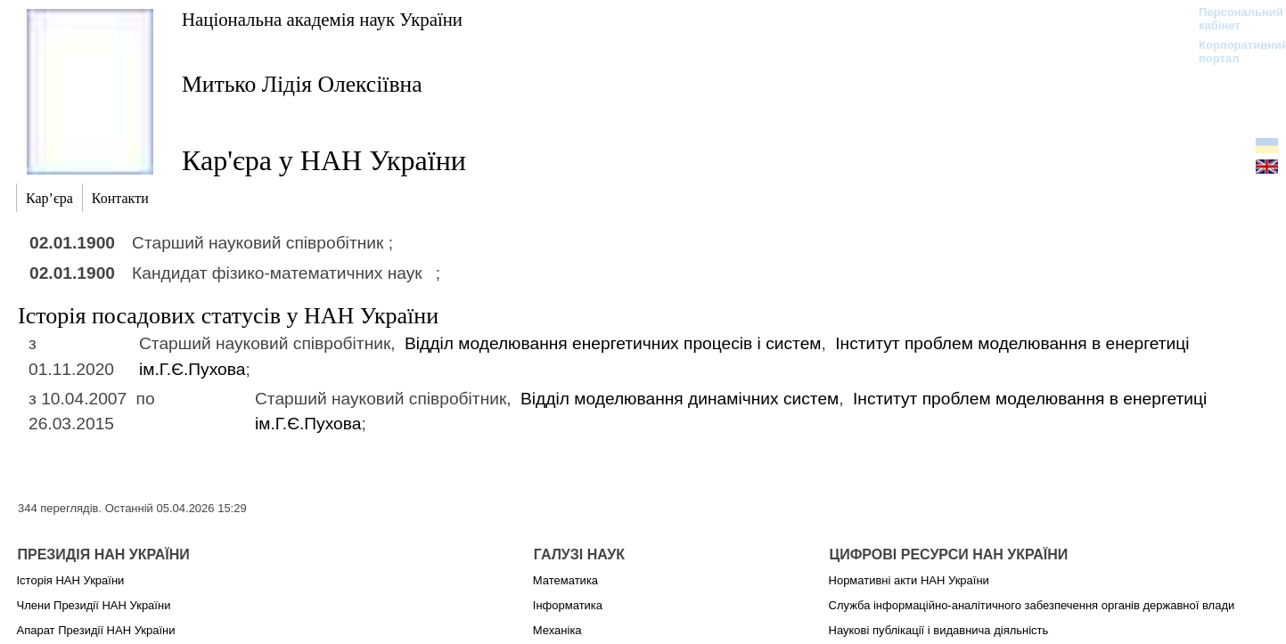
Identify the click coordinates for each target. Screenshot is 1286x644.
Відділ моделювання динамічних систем (679, 398)
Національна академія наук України (322, 19)
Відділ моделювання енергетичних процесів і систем (613, 343)
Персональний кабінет (1232, 18)
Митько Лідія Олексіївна (302, 84)
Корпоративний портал (1232, 51)
